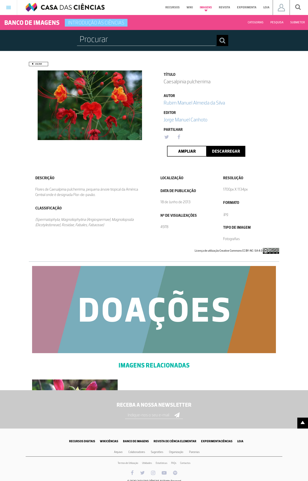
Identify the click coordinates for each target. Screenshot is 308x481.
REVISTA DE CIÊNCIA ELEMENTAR (175, 441)
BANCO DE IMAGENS (136, 441)
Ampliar (187, 151)
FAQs (173, 463)
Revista (224, 7)
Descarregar (226, 151)
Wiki (190, 7)
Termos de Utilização (128, 463)
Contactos (185, 463)
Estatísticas (161, 463)
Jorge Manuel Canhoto (185, 120)
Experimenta (246, 7)
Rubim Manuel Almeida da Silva (194, 103)
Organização (176, 452)
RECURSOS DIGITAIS (82, 441)
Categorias (256, 22)
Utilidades (147, 463)
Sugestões (157, 452)
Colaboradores (136, 452)
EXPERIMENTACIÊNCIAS (216, 441)
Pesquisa (276, 22)
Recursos (172, 7)
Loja (266, 7)
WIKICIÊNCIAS (109, 441)
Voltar (38, 64)
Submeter (297, 22)
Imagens (206, 9)
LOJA (240, 441)
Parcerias (194, 452)
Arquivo (118, 452)
